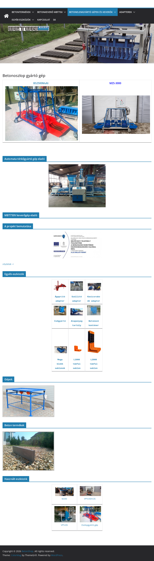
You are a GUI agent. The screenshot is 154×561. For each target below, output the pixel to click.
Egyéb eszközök (21, 19)
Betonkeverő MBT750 (49, 12)
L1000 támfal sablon (77, 363)
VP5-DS (64, 525)
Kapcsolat (43, 19)
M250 (64, 498)
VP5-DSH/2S (89, 498)
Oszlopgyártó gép (89, 525)
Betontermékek (21, 12)
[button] (32, 12)
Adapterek (125, 12)
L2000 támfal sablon (94, 363)
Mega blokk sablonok (60, 363)
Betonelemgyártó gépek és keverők (91, 12)
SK (54, 19)
